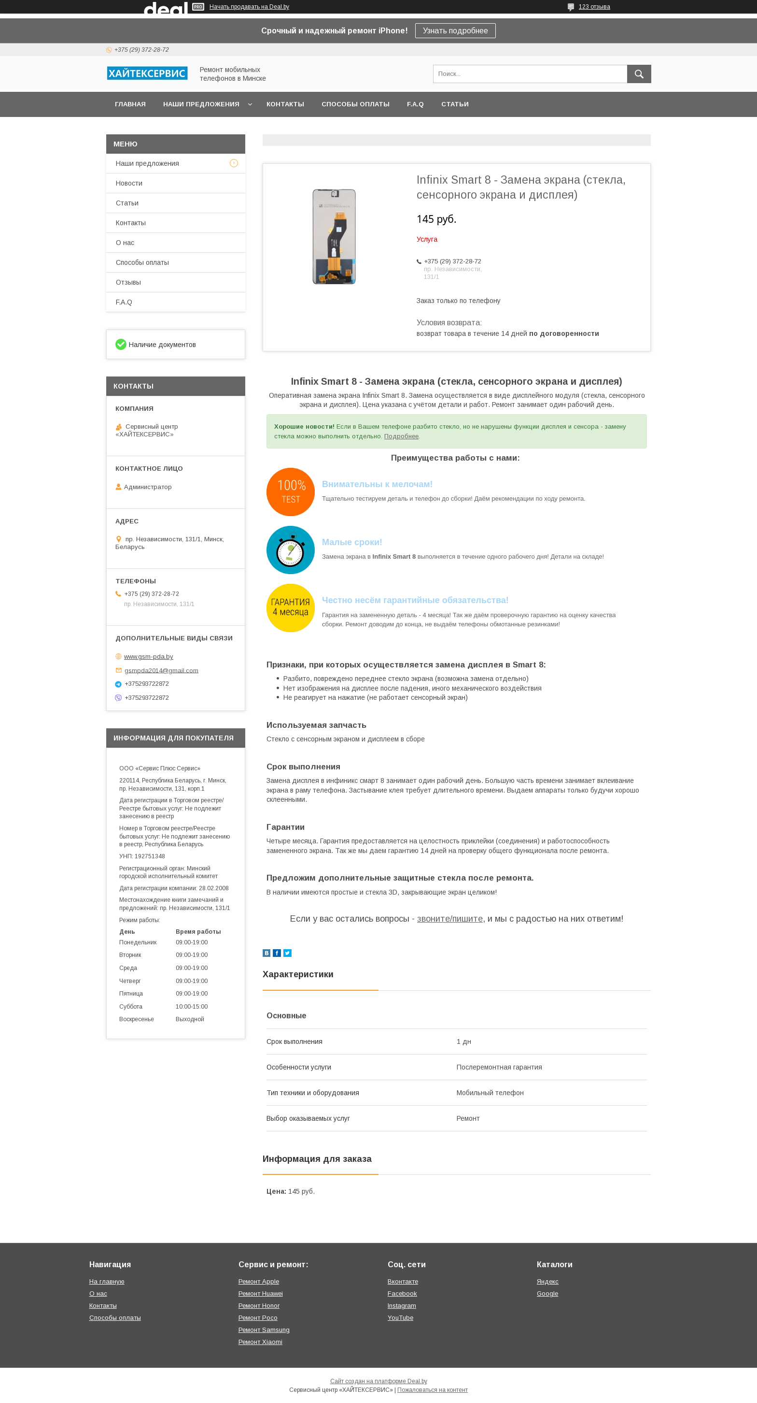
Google (547, 1293)
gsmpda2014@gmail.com (161, 670)
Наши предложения (201, 104)
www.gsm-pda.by (148, 656)
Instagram (402, 1305)
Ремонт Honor (259, 1305)
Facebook (402, 1293)
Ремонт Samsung (264, 1329)
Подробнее (401, 436)
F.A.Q (415, 104)
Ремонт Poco (258, 1317)
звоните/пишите (450, 919)
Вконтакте (403, 1281)
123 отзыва (594, 6)
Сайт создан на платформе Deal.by (378, 1381)
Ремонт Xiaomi (260, 1341)
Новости (129, 183)
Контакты (285, 104)
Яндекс (548, 1281)
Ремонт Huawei (260, 1293)
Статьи (455, 104)
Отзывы (128, 282)
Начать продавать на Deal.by (249, 6)
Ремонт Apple (258, 1281)
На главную (107, 1281)
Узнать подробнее (455, 31)
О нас (125, 242)
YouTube (400, 1317)
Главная (130, 104)
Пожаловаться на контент (432, 1390)
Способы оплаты (356, 104)
